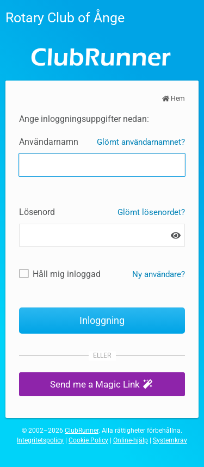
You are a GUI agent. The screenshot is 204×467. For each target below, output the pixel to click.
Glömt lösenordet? (151, 212)
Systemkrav (170, 440)
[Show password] (175, 235)
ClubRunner (81, 430)
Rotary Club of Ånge (65, 18)
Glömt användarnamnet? (141, 142)
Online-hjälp (130, 440)
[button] (102, 384)
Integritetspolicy (40, 440)
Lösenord (37, 212)
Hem (174, 98)
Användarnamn (48, 142)
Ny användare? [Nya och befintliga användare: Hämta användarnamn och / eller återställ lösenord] (158, 274)
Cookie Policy (88, 440)
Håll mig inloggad (67, 274)
